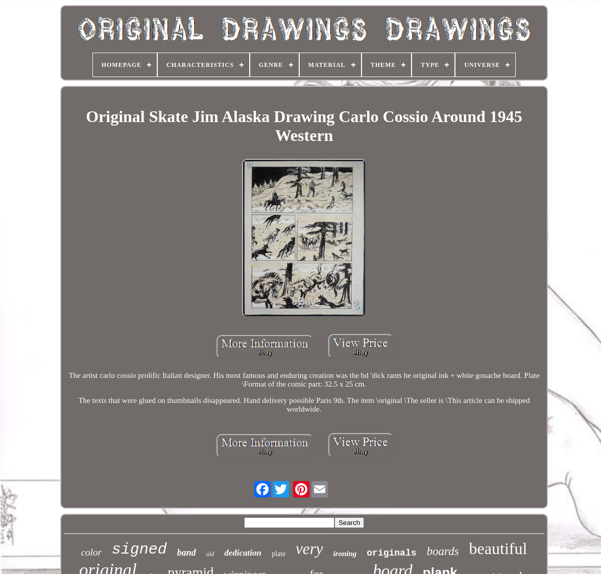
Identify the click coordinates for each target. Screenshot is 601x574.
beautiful (498, 548)
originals (391, 553)
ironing (344, 553)
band (186, 552)
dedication (242, 553)
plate (278, 554)
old (210, 554)
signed (139, 549)
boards (443, 551)
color (91, 552)
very (309, 549)
